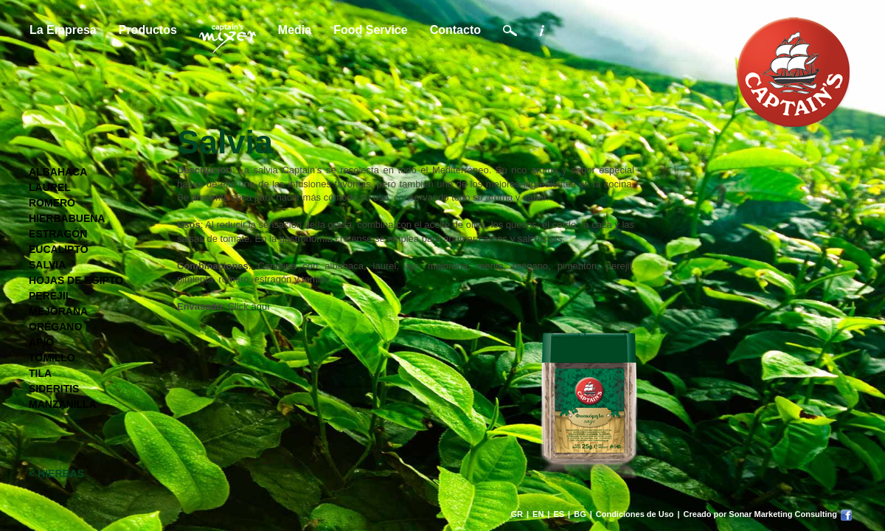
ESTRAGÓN (58, 234)
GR (516, 514)
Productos (148, 30)
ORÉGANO (55, 327)
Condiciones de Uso (635, 514)
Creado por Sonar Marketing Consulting (760, 514)
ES (558, 514)
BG (580, 514)
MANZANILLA (63, 404)
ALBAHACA (58, 172)
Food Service (370, 30)
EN (538, 514)
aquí (260, 306)
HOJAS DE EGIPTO (76, 280)
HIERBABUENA (67, 218)
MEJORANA (58, 311)
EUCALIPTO (58, 249)
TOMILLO (52, 358)
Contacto (455, 30)
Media (294, 30)
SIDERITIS (54, 389)
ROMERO (52, 203)
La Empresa (63, 30)
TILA (40, 373)
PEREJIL (50, 296)
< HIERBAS (56, 473)
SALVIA (47, 265)
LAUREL (50, 187)
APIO (41, 342)
